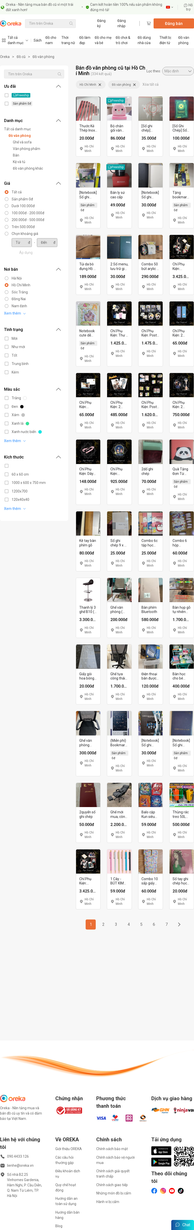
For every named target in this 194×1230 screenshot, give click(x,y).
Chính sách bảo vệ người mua (115, 1160)
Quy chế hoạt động (65, 1187)
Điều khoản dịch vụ (67, 1173)
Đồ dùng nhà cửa (144, 40)
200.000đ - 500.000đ (28, 220)
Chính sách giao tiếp (112, 1185)
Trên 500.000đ (23, 227)
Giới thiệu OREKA (68, 1149)
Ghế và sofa (22, 142)
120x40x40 (20, 500)
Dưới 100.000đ (23, 206)
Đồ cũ (21, 57)
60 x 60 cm (20, 474)
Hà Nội (17, 278)
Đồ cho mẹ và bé (103, 40)
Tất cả (17, 192)
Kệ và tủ (19, 162)
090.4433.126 (18, 1156)
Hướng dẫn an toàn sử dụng (66, 1201)
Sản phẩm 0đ (22, 199)
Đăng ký (101, 23)
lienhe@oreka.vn (20, 1165)
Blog (58, 1226)
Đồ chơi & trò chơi (123, 40)
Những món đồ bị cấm (113, 1193)
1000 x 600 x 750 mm (29, 483)
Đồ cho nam (50, 40)
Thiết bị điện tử (165, 40)
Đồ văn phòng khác (28, 168)
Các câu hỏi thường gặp (64, 1160)
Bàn (16, 155)
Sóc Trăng (20, 292)
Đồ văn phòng (183, 40)
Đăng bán (174, 23)
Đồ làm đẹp (84, 40)
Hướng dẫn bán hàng (67, 1215)
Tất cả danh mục (17, 129)
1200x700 (20, 491)
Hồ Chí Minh (21, 285)
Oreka (5, 57)
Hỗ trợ (188, 7)
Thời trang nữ (68, 40)
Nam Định (19, 306)
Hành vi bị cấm (107, 1202)
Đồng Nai (19, 299)
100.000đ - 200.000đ (28, 213)
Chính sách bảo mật (112, 1149)
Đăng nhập (121, 23)
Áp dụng (26, 253)
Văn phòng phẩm (26, 149)
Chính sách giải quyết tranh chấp (113, 1173)
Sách (38, 40)
